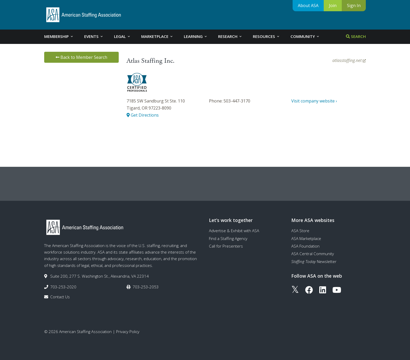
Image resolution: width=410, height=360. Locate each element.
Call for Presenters (226, 246)
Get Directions (143, 115)
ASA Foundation (305, 246)
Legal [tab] (122, 36)
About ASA (308, 5)
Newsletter (314, 261)
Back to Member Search (81, 57)
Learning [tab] (196, 36)
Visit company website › (314, 101)
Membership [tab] (59, 36)
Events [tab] (94, 36)
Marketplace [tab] (157, 36)
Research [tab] (230, 36)
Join (333, 5)
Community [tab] (305, 36)
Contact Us (60, 296)
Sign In (354, 5)
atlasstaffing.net (349, 60)
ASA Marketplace (306, 238)
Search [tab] (356, 36)
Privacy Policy (127, 331)
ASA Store (300, 230)
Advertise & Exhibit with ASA (234, 230)
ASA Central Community (312, 253)
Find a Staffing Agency (228, 238)
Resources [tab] (266, 36)
